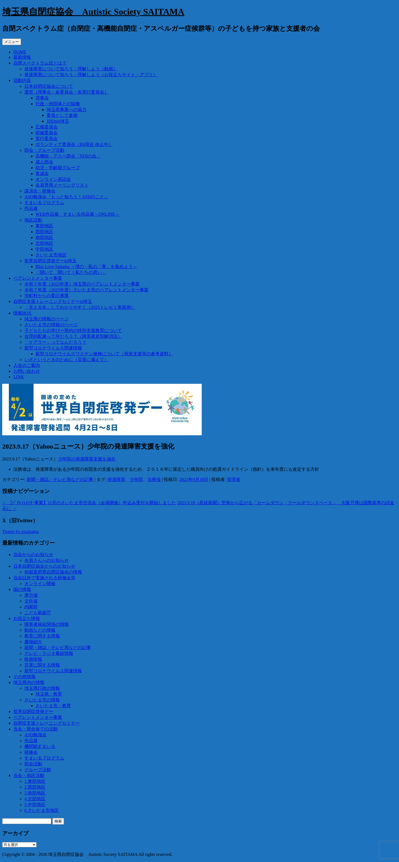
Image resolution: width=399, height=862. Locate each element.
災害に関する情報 (42, 665)
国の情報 (22, 589)
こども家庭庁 (37, 612)
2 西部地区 (34, 787)
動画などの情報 (39, 630)
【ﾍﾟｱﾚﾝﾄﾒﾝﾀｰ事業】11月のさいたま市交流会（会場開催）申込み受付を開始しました (89, 502)
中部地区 (44, 249)
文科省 (31, 601)
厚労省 (31, 595)
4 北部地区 (34, 798)
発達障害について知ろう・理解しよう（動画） (70, 68)
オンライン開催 (39, 583)
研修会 (31, 752)
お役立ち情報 (26, 618)
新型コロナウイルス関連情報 (53, 348)
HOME (19, 52)
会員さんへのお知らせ (46, 560)
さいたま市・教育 (53, 705)
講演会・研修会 (39, 191)
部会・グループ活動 (44, 150)
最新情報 (22, 57)
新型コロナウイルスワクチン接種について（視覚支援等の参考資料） (104, 353)
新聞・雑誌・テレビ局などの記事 (60, 479)
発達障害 (116, 479)
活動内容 (22, 80)
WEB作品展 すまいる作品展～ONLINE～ (77, 214)
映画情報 (33, 659)
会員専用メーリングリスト (62, 185)
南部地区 (44, 237)
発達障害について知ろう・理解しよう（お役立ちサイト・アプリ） (90, 74)
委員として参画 (62, 115)
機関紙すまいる (39, 746)
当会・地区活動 (28, 775)
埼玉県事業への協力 (66, 109)
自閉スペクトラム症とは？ (39, 63)
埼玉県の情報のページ (46, 319)
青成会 (42, 173)
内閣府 (31, 606)
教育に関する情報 (42, 636)
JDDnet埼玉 (58, 121)
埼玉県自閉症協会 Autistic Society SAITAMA (93, 12)
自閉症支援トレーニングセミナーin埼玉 (52, 301)
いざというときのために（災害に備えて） (66, 359)
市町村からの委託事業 (46, 295)
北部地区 (44, 243)
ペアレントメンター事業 (37, 278)
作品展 (31, 208)
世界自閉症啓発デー (33, 711)
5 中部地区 (34, 804)
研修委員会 (46, 132)
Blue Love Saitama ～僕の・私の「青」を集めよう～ (86, 266)
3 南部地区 (34, 793)
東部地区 (44, 225)
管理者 (233, 479)
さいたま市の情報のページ (51, 324)
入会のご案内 (26, 365)
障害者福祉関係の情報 (46, 624)
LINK (18, 376)
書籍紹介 (33, 641)
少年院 (136, 479)
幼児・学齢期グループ (57, 167)
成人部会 (44, 161)
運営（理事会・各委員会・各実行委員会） (66, 92)
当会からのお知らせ (33, 554)
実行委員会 (46, 138)
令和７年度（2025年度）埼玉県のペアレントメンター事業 (82, 284)
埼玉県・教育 (48, 694)
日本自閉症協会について (48, 86)
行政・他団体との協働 (57, 103)
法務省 (154, 479)
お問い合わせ (26, 371)
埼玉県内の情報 (28, 682)
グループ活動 (37, 769)
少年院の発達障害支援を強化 (87, 459)
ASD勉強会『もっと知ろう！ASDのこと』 (66, 196)
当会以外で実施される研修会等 (44, 577)
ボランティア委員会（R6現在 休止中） (74, 144)
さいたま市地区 (50, 255)
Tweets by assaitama (20, 531)
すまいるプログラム (44, 202)
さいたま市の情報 (42, 700)
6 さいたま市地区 (41, 810)
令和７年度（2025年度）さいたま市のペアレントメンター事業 (86, 289)
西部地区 (44, 231)
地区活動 (33, 220)
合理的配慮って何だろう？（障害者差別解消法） (73, 336)
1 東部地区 (34, 781)
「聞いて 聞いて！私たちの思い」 (70, 272)
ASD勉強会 (35, 734)
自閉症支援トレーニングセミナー (46, 723)
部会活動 (33, 763)
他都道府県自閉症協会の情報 (53, 572)
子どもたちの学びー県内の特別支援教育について (73, 330)
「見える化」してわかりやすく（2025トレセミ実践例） (79, 307)
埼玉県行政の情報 (42, 688)
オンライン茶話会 (53, 179)
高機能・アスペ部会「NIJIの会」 (68, 156)
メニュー (11, 42)
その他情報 (24, 676)
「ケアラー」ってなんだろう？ (55, 342)
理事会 (42, 98)
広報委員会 (46, 127)
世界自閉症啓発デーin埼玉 (50, 260)
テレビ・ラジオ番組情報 (48, 653)
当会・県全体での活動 (35, 729)
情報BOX (22, 313)
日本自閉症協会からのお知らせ (44, 566)
